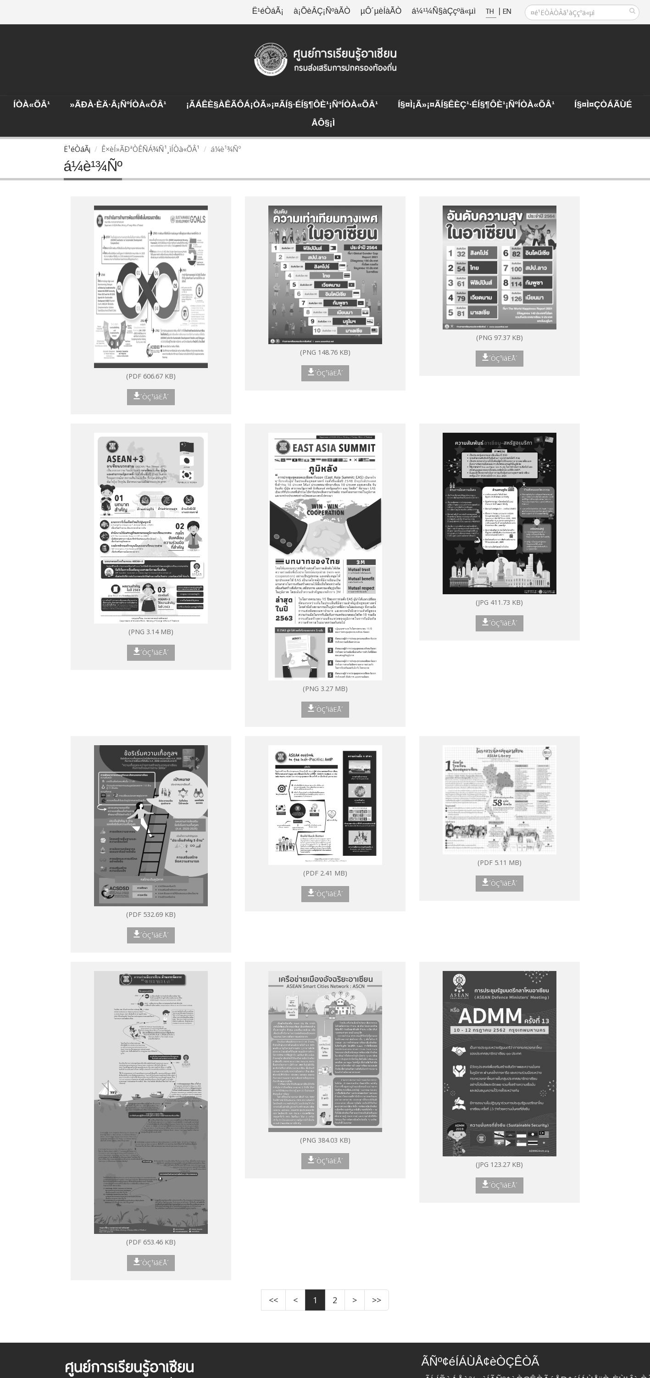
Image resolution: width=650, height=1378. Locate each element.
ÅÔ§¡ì (323, 123)
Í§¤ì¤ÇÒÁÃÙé (603, 105)
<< (273, 1299)
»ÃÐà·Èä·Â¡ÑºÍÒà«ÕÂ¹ (118, 105)
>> (376, 1299)
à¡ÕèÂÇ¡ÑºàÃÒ (322, 11)
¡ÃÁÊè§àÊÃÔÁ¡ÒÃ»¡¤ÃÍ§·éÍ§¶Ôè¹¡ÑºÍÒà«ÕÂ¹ (282, 105)
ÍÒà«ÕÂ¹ (31, 105)
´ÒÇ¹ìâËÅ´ (151, 396)
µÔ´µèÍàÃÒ (381, 11)
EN (507, 11)
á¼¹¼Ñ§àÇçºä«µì (443, 11)
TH (491, 11)
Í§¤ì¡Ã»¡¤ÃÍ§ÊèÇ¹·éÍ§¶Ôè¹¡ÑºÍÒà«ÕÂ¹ (476, 105)
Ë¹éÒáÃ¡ (267, 11)
